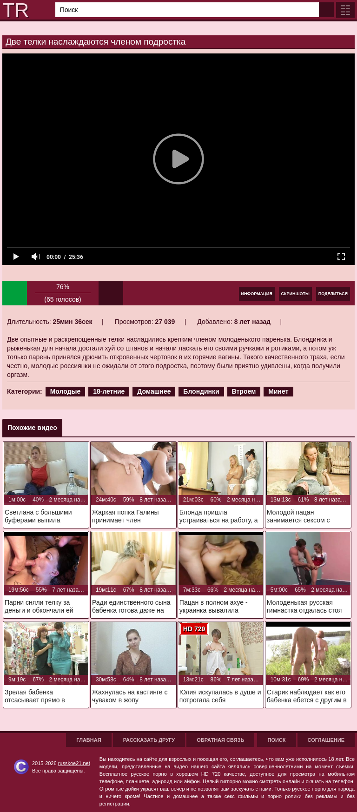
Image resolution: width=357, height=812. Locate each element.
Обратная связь (220, 740)
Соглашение (326, 740)
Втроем (244, 391)
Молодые (65, 391)
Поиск (276, 740)
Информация (256, 293)
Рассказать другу (149, 740)
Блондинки (201, 391)
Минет (278, 391)
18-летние (109, 391)
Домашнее (154, 391)
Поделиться (333, 293)
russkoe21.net (74, 763)
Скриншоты (295, 293)
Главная (88, 740)
